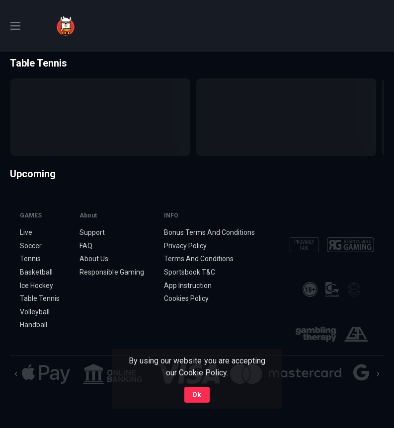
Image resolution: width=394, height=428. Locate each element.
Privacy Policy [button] (185, 246)
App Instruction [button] (188, 285)
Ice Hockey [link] (36, 285)
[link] (65, 26)
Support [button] (92, 232)
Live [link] (26, 232)
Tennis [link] (30, 259)
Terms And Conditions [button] (199, 259)
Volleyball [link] (35, 312)
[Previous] (16, 374)
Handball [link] (33, 325)
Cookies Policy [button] (186, 298)
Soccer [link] (31, 246)
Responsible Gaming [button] (111, 272)
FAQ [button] (85, 246)
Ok (196, 395)
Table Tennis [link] (40, 298)
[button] (46, 374)
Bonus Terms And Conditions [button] (209, 232)
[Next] (378, 374)
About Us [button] (93, 259)
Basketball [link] (36, 272)
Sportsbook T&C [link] (189, 272)
